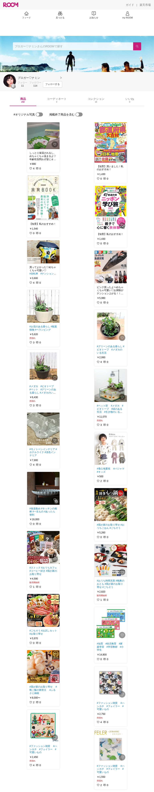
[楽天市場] (145, 5)
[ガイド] (130, 5)
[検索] (137, 46)
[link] (43, 135)
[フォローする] (52, 84)
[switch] (39, 114)
